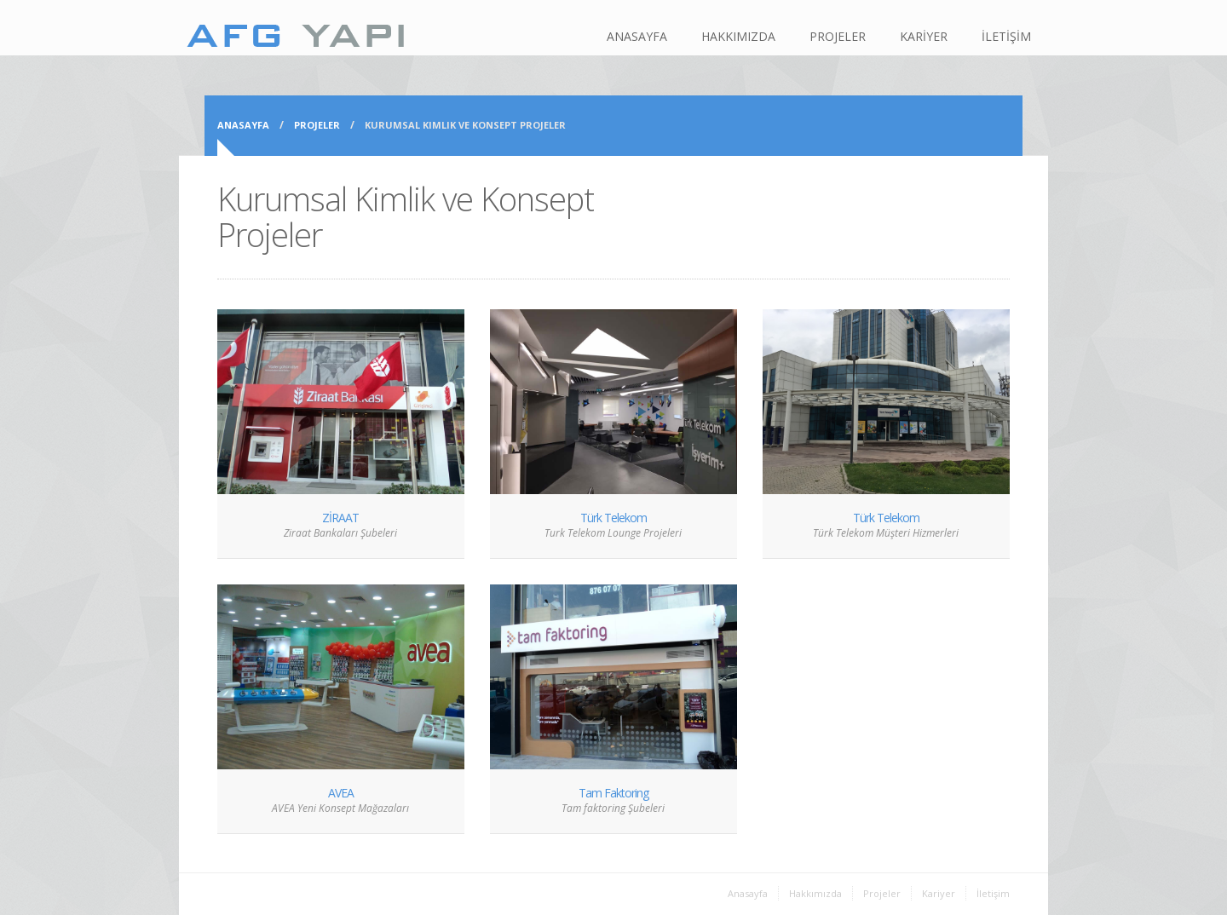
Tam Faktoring (613, 793)
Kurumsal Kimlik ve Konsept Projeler (465, 124)
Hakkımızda (815, 893)
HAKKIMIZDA (738, 36)
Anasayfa (243, 124)
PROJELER (837, 36)
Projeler (317, 124)
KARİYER (924, 36)
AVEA (341, 793)
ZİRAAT (340, 517)
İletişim (993, 893)
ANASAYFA (637, 36)
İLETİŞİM (1006, 36)
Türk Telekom (613, 517)
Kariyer (938, 893)
